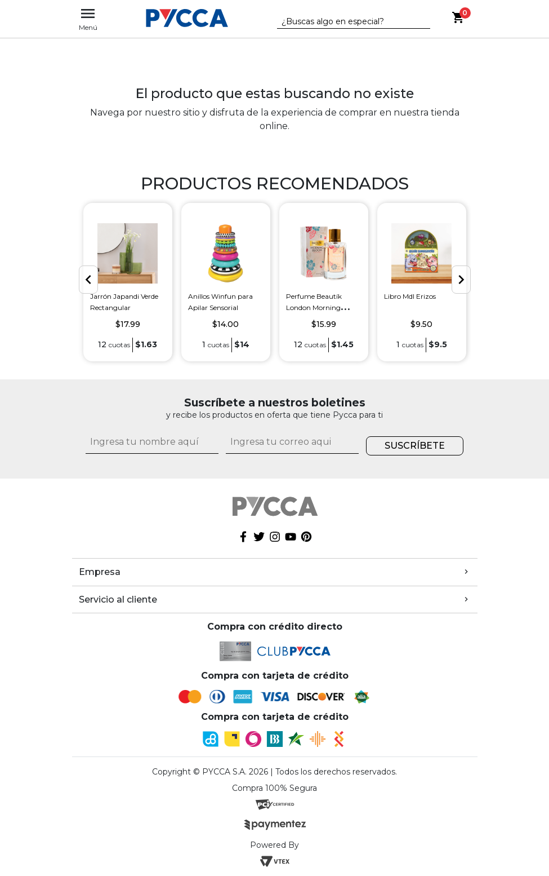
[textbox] (345, 22)
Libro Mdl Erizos (410, 296)
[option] (128, 282)
